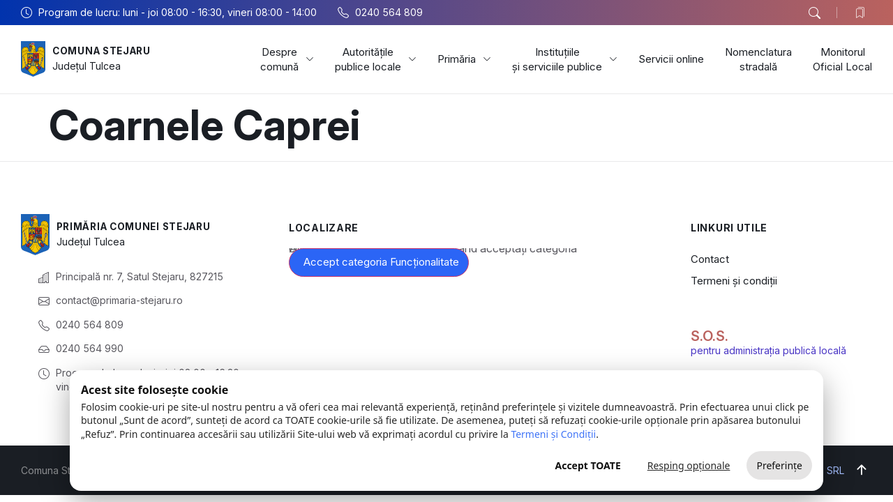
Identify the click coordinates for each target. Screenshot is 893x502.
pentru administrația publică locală (768, 350)
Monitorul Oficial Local (842, 59)
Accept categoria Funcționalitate (381, 261)
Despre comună (287, 59)
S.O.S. (709, 336)
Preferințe (779, 465)
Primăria (464, 59)
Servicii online (671, 59)
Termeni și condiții (734, 280)
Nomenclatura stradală (758, 59)
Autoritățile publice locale (376, 59)
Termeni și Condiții (553, 434)
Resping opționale (688, 465)
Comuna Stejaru (104, 51)
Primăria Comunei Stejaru (138, 227)
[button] (814, 13)
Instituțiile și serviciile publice (564, 59)
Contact (710, 259)
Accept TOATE (587, 465)
